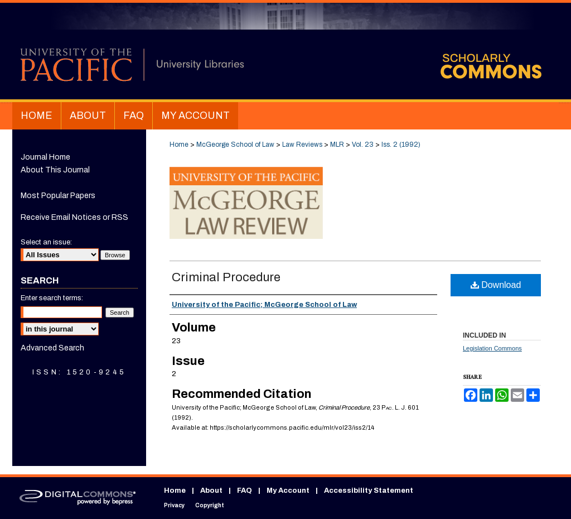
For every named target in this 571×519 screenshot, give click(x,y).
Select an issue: (46, 242)
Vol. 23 (363, 144)
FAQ (244, 490)
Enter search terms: (52, 298)
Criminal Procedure (226, 277)
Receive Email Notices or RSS (74, 217)
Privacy (174, 505)
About (211, 490)
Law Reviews (302, 144)
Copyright (209, 505)
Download (496, 285)
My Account (288, 490)
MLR (337, 144)
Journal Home (45, 157)
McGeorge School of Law (235, 144)
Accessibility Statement (368, 490)
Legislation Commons (492, 348)
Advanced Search (52, 348)
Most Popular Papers (58, 195)
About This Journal (55, 170)
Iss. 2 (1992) (400, 144)
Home (179, 144)
